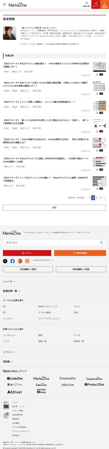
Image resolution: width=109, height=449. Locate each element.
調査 (40, 335)
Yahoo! (6, 71)
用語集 (8, 361)
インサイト (8, 318)
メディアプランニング (48, 318)
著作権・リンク (18, 407)
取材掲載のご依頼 (81, 269)
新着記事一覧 (11, 291)
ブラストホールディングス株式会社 (74, 30)
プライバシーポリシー (21, 431)
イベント (9, 352)
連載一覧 (42, 341)
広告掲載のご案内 (28, 269)
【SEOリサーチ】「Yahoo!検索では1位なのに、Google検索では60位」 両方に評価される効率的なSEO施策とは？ (46, 141)
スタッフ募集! (17, 411)
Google (14, 91)
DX (4, 306)
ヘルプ (15, 402)
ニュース (9, 281)
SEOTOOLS (36, 33)
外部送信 (15, 435)
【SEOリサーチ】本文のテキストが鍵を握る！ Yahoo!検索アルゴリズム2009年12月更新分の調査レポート (46, 65)
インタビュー (9, 335)
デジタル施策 (44, 312)
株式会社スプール (28, 30)
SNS (76, 312)
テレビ (77, 306)
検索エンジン (16, 71)
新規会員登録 (79, 253)
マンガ (77, 335)
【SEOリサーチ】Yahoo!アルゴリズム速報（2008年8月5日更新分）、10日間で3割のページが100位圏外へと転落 (45, 160)
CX (4, 312)
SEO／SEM (28, 71)
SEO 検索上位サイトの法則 (80, 36)
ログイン (26, 253)
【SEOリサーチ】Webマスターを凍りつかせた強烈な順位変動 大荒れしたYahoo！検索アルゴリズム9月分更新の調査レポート (45, 84)
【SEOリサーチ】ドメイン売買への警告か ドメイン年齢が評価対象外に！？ (39, 102)
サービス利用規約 (19, 427)
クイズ (6, 341)
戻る (54, 207)
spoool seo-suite (46, 36)
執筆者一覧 (79, 341)
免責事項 (15, 419)
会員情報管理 (17, 415)
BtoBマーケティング (47, 306)
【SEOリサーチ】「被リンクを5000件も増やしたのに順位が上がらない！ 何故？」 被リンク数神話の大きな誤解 (46, 121)
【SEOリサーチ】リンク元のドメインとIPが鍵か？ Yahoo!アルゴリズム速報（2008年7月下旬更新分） (45, 179)
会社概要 (15, 423)
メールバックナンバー (42, 260)
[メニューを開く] (4, 4)
